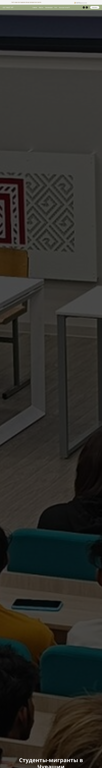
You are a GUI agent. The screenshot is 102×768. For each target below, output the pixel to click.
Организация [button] (49, 7)
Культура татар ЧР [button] (64, 7)
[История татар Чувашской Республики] (84, 7)
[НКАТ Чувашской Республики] (87, 7)
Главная (34, 7)
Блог (56, 7)
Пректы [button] (41, 7)
